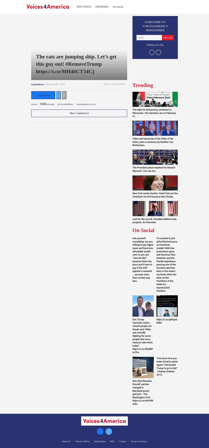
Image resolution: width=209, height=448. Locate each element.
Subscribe (167, 37)
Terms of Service (139, 441)
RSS (112, 441)
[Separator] (64, 95)
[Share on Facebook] (43, 95)
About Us (66, 441)
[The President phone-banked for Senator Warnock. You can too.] (155, 157)
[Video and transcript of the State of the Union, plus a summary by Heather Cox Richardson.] (155, 128)
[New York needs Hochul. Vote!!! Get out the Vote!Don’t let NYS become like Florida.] (155, 182)
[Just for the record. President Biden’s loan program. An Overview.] (155, 208)
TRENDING (102, 6)
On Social (118, 6)
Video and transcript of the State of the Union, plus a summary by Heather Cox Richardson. (152, 142)
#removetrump (47, 104)
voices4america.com (86, 104)
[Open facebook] (158, 52)
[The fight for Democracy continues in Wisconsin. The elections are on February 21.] (155, 99)
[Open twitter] (151, 52)
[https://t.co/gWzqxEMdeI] (167, 306)
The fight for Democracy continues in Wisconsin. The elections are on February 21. (154, 113)
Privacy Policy (82, 441)
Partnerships (100, 441)
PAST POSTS (84, 6)
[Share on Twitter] (58, 95)
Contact (122, 441)
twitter (34, 104)
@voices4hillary (65, 104)
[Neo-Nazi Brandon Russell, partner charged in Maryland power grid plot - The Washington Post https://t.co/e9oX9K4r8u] (143, 367)
